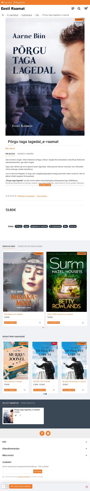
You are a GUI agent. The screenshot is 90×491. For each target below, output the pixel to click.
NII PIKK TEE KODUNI (41, 381)
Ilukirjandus (26, 15)
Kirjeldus (10, 154)
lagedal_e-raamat (39, 226)
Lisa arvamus (42, 196)
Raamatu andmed (25, 154)
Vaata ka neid (8, 246)
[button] (43, 327)
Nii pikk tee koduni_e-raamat (74, 381)
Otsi (37, 15)
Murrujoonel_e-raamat (13, 381)
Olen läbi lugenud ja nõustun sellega (22, 477)
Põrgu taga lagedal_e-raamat (27, 410)
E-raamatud (12, 15)
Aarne (73, 226)
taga (26, 226)
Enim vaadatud (28, 403)
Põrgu (18, 226)
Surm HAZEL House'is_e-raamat (60, 314)
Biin (65, 226)
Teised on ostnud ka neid (30, 246)
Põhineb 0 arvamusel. (26, 196)
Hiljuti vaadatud (10, 403)
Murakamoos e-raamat (13, 314)
